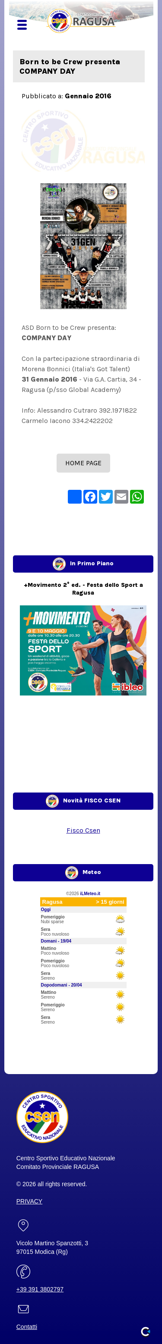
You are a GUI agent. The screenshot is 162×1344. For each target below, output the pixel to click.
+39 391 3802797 (40, 1289)
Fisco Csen (83, 830)
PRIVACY (29, 1201)
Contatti (26, 1326)
